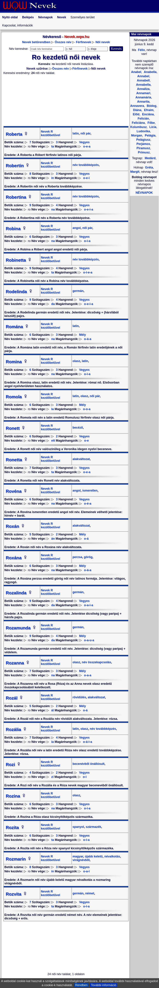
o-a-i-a (88, 605)
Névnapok (45, 17)
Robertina (19, 197)
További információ (103, 985)
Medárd (150, 158)
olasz (76, 361)
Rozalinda (19, 592)
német (89, 893)
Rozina (16, 796)
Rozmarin (19, 859)
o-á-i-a (87, 741)
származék (93, 826)
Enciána (147, 114)
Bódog (151, 106)
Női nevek (102, 42)
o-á (86, 538)
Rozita (15, 827)
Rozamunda (21, 627)
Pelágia (149, 135)
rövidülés (79, 697)
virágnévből (81, 860)
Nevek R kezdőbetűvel (50, 133)
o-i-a (87, 241)
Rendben (81, 985)
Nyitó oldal (10, 17)
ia (52, 741)
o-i (85, 777)
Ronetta (17, 459)
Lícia (152, 127)
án (53, 538)
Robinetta (19, 260)
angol (76, 228)
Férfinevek (83, 42)
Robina (16, 228)
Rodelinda (19, 291)
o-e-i (86, 178)
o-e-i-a (88, 209)
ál (52, 710)
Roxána (17, 557)
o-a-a (87, 675)
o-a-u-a (89, 640)
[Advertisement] (66, 100)
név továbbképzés (85, 165)
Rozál (14, 698)
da (53, 304)
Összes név (63, 42)
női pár (85, 133)
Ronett (16, 428)
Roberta (17, 134)
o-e (86, 440)
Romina (17, 361)
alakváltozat (81, 459)
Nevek (61, 17)
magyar (77, 856)
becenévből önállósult (88, 764)
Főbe (151, 122)
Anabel (136, 72)
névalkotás (111, 856)
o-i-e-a (87, 272)
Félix (141, 50)
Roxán (15, 526)
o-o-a (86, 409)
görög (87, 557)
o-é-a (87, 503)
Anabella (149, 72)
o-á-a (87, 339)
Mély (82, 334)
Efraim (148, 110)
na (53, 209)
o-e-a (86, 146)
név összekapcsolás (96, 662)
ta (52, 146)
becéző (77, 427)
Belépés (28, 17)
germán (77, 291)
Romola (17, 396)
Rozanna (18, 663)
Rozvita (16, 894)
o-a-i (86, 871)
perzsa (77, 557)
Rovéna (17, 491)
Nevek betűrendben (36, 42)
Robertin (18, 165)
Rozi (13, 764)
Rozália (16, 729)
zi (52, 777)
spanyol (78, 826)
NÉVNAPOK (144, 192)
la (52, 409)
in (52, 178)
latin (75, 133)
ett (53, 440)
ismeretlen (89, 490)
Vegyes (84, 142)
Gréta (149, 167)
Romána (17, 326)
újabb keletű (93, 856)
